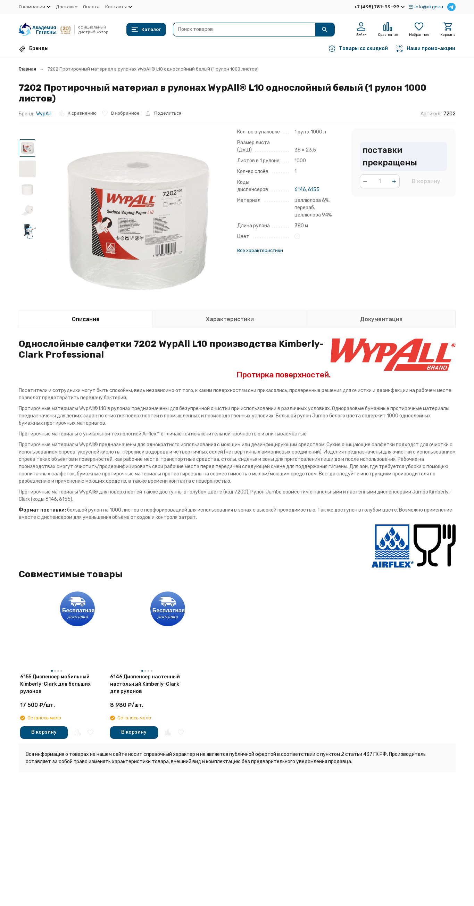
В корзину (426, 181)
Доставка (66, 6)
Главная (27, 69)
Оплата (91, 6)
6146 (300, 190)
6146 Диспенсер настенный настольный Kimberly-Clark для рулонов (145, 684)
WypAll (43, 114)
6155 (313, 190)
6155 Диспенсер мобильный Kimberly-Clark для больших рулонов (55, 684)
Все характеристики (260, 250)
